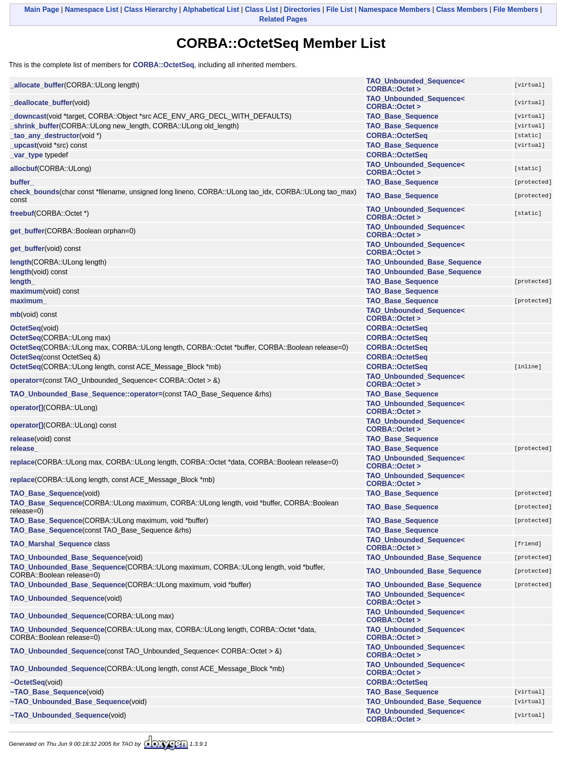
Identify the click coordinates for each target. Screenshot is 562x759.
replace (22, 462)
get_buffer (27, 231)
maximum (26, 291)
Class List (261, 9)
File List (339, 9)
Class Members (461, 9)
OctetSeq (25, 328)
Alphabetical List (211, 9)
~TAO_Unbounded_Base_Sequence (69, 701)
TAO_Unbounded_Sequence (57, 598)
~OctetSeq (27, 682)
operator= (26, 380)
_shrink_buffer (34, 126)
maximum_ (28, 301)
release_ (24, 448)
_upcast (23, 145)
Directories (302, 9)
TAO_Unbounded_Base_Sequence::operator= (86, 394)
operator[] (26, 407)
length (20, 262)
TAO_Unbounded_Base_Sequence (423, 262)
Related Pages (283, 19)
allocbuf (23, 168)
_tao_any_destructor (44, 135)
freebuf (22, 213)
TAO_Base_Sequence (402, 116)
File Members (516, 9)
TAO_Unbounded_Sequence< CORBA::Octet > (415, 85)
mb (15, 314)
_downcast (28, 116)
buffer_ (22, 182)
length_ (22, 281)
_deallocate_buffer (41, 102)
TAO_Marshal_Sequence (51, 544)
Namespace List (92, 9)
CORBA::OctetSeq (164, 65)
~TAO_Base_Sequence (48, 692)
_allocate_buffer (37, 85)
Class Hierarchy (150, 9)
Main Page (42, 9)
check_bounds (34, 192)
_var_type (26, 155)
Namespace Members (394, 9)
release (22, 439)
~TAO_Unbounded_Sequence (59, 715)
